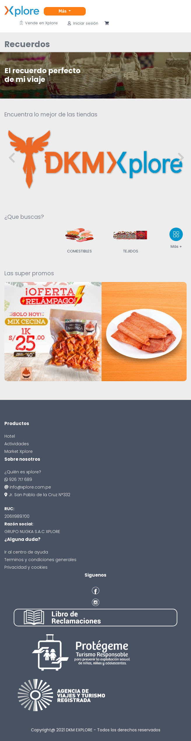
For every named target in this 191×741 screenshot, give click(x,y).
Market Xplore (18, 451)
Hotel (9, 436)
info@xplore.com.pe (27, 487)
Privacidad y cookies (26, 567)
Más (63, 11)
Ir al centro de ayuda (26, 552)
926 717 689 (18, 479)
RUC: (9, 509)
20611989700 (16, 516)
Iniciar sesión (83, 23)
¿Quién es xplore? (22, 472)
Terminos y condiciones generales (40, 560)
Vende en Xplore (39, 23)
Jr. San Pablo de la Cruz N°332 (37, 495)
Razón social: (18, 524)
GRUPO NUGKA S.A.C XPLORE (32, 531)
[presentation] (11, 158)
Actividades (16, 444)
